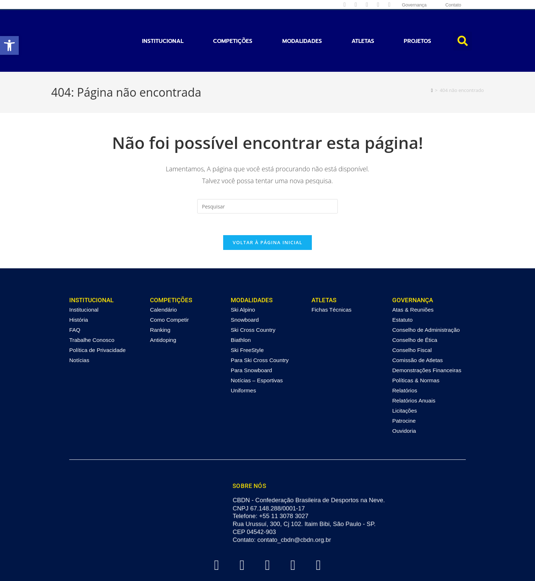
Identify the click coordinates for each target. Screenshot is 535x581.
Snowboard (245, 288)
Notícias (79, 328)
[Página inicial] (432, 57)
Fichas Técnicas (331, 277)
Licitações (404, 378)
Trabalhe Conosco (91, 308)
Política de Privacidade (97, 318)
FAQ (74, 298)
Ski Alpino (243, 277)
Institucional (163, 24)
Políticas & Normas (415, 348)
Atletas (362, 24)
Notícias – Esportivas (257, 348)
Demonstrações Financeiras (426, 338)
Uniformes (243, 358)
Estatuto (402, 288)
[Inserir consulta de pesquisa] (267, 173)
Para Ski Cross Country (260, 328)
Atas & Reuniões (413, 277)
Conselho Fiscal (412, 318)
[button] (9, 45)
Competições (232, 24)
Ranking (160, 298)
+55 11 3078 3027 (284, 484)
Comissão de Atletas (417, 328)
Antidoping (163, 308)
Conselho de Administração (426, 298)
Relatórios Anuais (413, 368)
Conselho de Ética (414, 308)
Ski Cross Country (253, 298)
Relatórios (404, 358)
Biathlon (241, 308)
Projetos (417, 24)
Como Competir (169, 288)
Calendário (163, 277)
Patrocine (404, 389)
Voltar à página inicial (267, 210)
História (78, 288)
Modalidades (302, 24)
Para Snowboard (251, 338)
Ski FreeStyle (247, 318)
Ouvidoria (404, 399)
